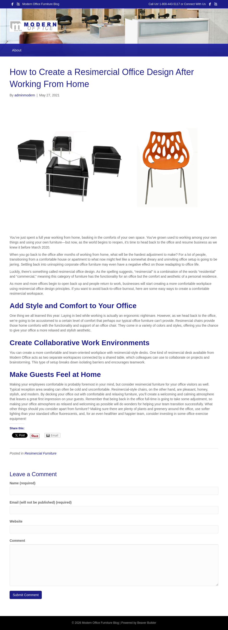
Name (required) (22, 483)
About (16, 50)
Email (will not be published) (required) (41, 502)
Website (16, 521)
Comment (17, 541)
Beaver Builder (146, 622)
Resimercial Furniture (40, 453)
